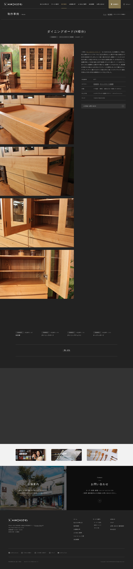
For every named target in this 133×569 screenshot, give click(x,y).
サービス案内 (55, 4)
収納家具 (96, 84)
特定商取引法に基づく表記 (14, 561)
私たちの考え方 (44, 4)
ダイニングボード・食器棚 (106, 84)
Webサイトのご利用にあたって (31, 561)
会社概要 (91, 4)
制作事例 (64, 4)
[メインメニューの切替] (127, 4)
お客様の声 (72, 4)
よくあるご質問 (82, 4)
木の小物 (96, 527)
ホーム (104, 14)
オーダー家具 (97, 522)
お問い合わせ (100, 4)
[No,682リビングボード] (93, 52)
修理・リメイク (97, 525)
